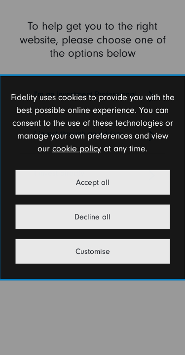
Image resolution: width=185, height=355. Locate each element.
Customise (92, 251)
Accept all (93, 182)
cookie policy (76, 148)
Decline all (92, 217)
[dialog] (92, 177)
